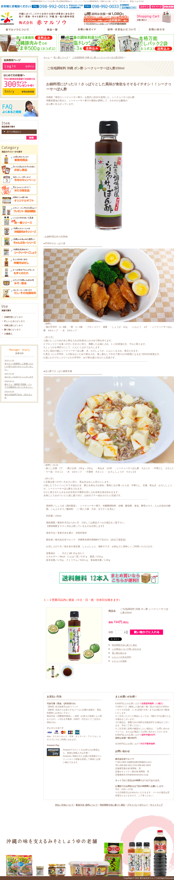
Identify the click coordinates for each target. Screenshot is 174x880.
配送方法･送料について (87, 805)
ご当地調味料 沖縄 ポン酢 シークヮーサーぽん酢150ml (97, 57)
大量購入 (8, 334)
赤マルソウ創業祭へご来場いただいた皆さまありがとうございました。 (19, 366)
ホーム (47, 57)
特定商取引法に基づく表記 (124, 645)
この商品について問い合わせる (126, 649)
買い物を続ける (119, 653)
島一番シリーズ (61, 57)
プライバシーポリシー (137, 805)
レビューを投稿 (119, 661)
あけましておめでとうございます (19, 377)
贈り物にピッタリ (12, 329)
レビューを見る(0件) (121, 657)
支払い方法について (64, 805)
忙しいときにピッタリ (14, 321)
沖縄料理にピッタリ (13, 317)
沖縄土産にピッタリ (13, 325)
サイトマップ (156, 805)
